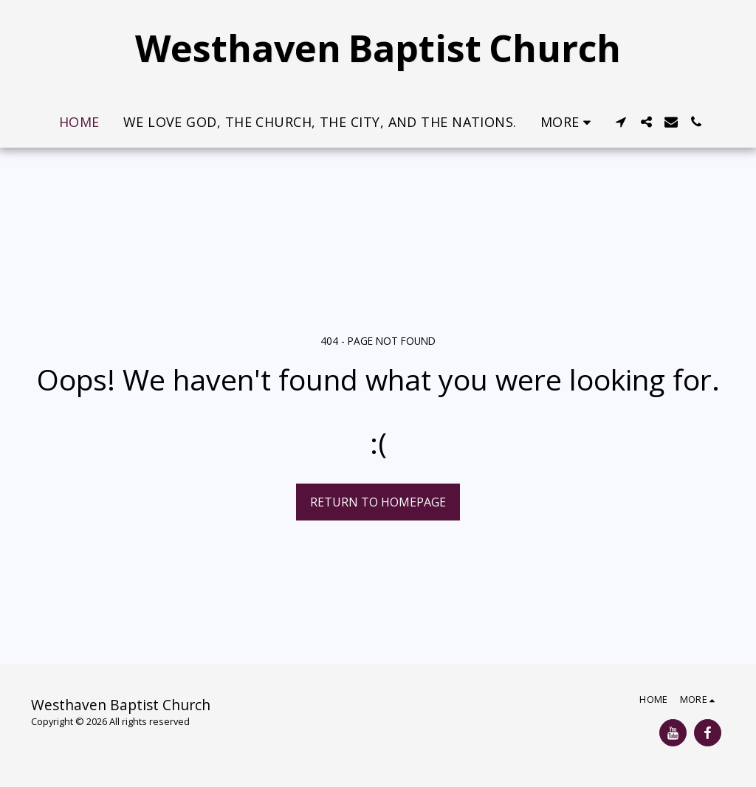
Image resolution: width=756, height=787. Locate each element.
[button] (621, 121)
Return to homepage (378, 502)
